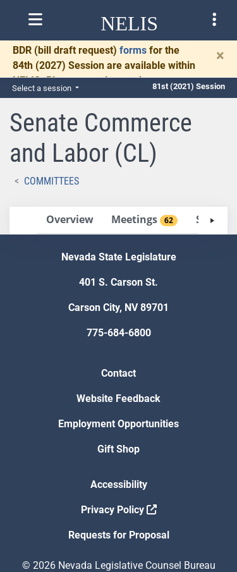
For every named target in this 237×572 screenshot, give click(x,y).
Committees (51, 181)
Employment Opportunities (118, 424)
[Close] (220, 55)
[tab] (69, 220)
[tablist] (118, 220)
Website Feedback (118, 398)
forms (133, 50)
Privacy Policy (119, 510)
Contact (118, 373)
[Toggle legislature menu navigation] (214, 19)
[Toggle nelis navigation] (35, 19)
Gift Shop (118, 449)
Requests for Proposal (118, 535)
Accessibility (118, 484)
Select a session (42, 88)
